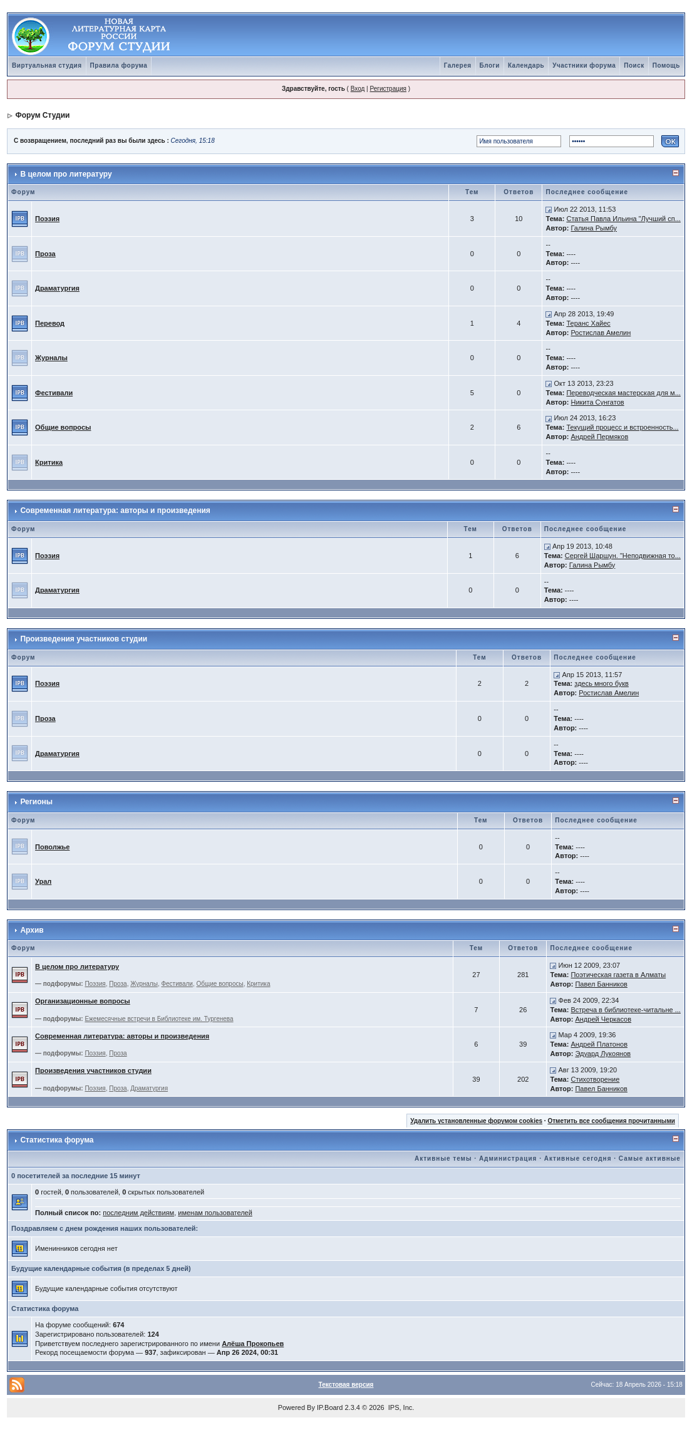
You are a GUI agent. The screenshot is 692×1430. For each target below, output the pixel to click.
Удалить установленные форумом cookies (476, 1120)
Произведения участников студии (83, 639)
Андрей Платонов (599, 1044)
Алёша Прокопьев (253, 1343)
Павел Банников (601, 984)
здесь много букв (601, 683)
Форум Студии (42, 115)
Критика (49, 462)
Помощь (666, 65)
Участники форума (584, 65)
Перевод (50, 323)
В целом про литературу (65, 174)
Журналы (51, 357)
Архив (31, 930)
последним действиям (138, 1212)
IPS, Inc (400, 1407)
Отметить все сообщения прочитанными (611, 1120)
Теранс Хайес (588, 323)
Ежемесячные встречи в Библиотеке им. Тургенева (159, 1018)
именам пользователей (215, 1212)
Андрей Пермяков (599, 436)
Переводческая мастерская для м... (623, 392)
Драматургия (57, 288)
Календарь (526, 65)
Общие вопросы (63, 427)
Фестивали (54, 392)
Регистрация (387, 88)
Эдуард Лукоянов (603, 1053)
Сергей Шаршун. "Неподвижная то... (623, 555)
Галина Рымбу (594, 228)
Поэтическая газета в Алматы (618, 974)
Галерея (458, 65)
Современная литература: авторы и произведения (115, 510)
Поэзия (47, 218)
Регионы (36, 801)
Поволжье (52, 847)
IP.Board (330, 1407)
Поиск (634, 65)
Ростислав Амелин (601, 332)
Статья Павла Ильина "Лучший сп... (623, 218)
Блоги (490, 65)
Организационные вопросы (82, 1001)
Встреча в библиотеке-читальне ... (625, 1009)
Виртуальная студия (47, 65)
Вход (358, 88)
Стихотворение (595, 1079)
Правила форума (119, 65)
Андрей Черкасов (603, 1019)
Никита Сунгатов (597, 402)
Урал (43, 881)
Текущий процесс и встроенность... (622, 427)
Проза (45, 253)
